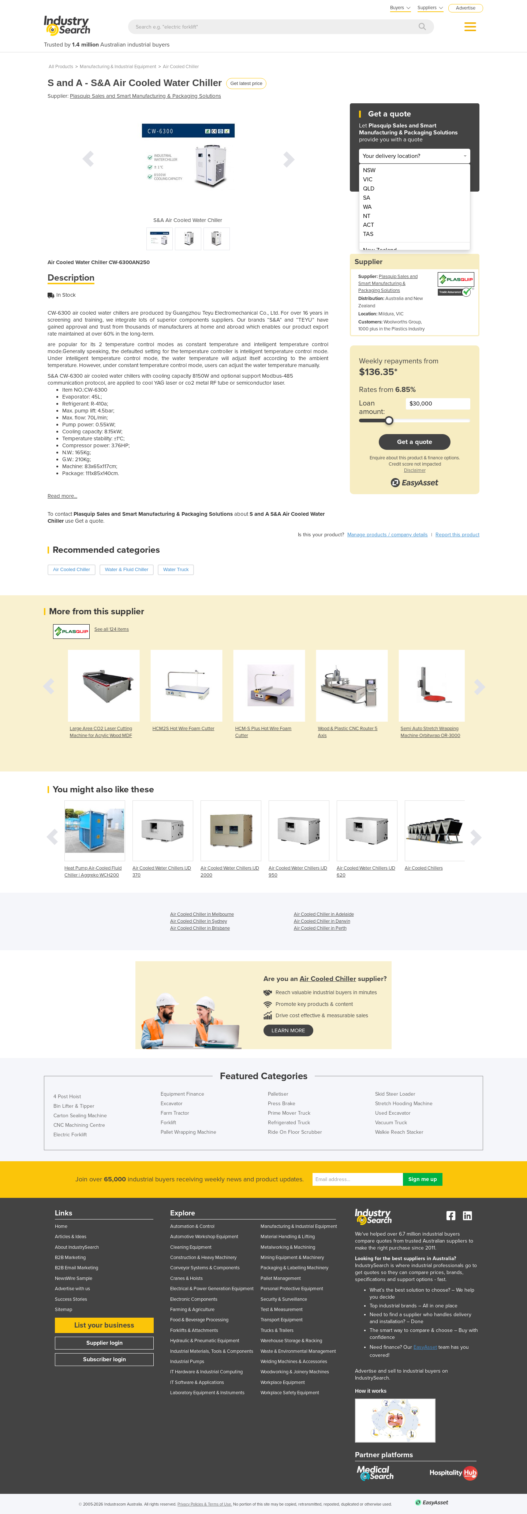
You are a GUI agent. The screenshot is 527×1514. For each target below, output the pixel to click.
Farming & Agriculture (192, 1310)
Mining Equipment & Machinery (292, 1258)
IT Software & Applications (197, 1382)
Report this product (457, 535)
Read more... (62, 496)
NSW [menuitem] (369, 170)
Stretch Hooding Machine (404, 1103)
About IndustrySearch (77, 1247)
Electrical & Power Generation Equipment (212, 1289)
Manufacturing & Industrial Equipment (118, 67)
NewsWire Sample (73, 1278)
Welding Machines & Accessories (294, 1362)
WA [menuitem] (367, 207)
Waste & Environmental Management (298, 1351)
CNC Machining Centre (79, 1125)
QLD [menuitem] (368, 188)
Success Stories (71, 1299)
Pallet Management (281, 1278)
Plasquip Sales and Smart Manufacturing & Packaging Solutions (145, 96)
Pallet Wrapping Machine (188, 1132)
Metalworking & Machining (288, 1247)
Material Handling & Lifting (288, 1237)
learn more (288, 1030)
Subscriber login (104, 1359)
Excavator (172, 1103)
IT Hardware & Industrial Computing (206, 1372)
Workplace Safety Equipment (290, 1393)
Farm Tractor (175, 1113)
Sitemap (63, 1310)
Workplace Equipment (283, 1382)
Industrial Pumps (187, 1362)
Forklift (168, 1122)
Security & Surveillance (284, 1299)
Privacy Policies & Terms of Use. (204, 1504)
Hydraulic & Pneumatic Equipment (204, 1341)
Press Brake (281, 1103)
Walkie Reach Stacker (399, 1132)
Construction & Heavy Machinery (203, 1258)
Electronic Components (193, 1299)
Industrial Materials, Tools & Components (211, 1351)
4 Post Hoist (67, 1096)
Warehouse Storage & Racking (291, 1341)
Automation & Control (192, 1226)
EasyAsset (425, 1347)
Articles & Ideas (70, 1237)
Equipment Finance (182, 1094)
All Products (61, 67)
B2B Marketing (70, 1258)
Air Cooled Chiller (181, 67)
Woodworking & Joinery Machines (295, 1372)
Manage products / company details (387, 535)
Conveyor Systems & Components (205, 1268)
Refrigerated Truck (289, 1122)
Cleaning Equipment (191, 1247)
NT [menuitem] (366, 216)
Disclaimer (415, 470)
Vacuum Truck (391, 1122)
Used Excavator (393, 1113)
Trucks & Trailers (277, 1330)
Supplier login (104, 1343)
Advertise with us (72, 1289)
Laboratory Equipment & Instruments (207, 1393)
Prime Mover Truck (289, 1113)
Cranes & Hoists (186, 1278)
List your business (104, 1325)
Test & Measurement (282, 1310)
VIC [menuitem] (368, 179)
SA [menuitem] (366, 197)
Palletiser (278, 1094)
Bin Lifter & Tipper (73, 1106)
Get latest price (246, 83)
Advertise (465, 8)
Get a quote (414, 442)
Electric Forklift (70, 1135)
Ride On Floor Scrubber (295, 1132)
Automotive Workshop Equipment (204, 1237)
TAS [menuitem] (368, 234)
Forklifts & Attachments (194, 1330)
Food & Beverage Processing (199, 1320)
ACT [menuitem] (368, 225)
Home (61, 1226)
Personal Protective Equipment (292, 1289)
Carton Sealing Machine (80, 1116)
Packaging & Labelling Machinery (294, 1268)
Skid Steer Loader (395, 1094)
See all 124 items (111, 629)
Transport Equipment (282, 1320)
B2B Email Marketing (76, 1268)
